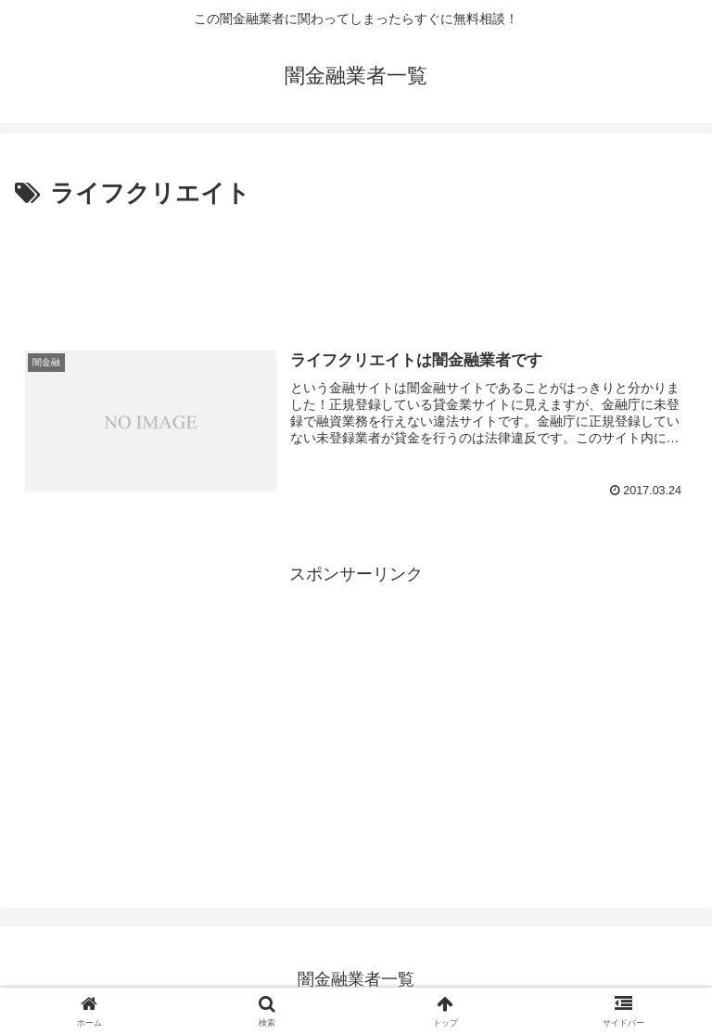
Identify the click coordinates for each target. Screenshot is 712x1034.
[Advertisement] (356, 265)
